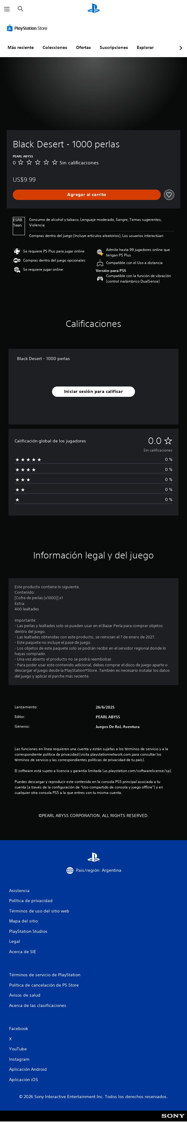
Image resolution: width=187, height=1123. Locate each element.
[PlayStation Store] (28, 28)
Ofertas (83, 47)
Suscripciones (114, 47)
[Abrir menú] (7, 9)
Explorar (145, 47)
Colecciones (55, 47)
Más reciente (21, 47)
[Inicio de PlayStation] (93, 9)
